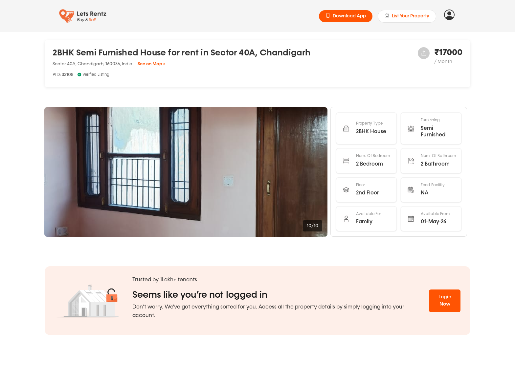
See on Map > (151, 64)
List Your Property (407, 16)
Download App (345, 16)
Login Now (444, 300)
